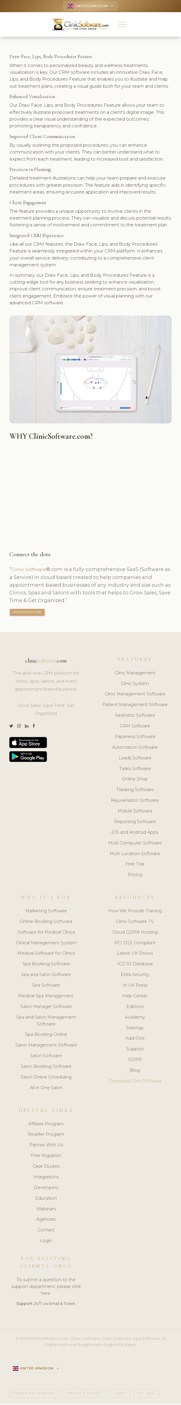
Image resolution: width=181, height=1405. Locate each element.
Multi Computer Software (135, 843)
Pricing (135, 875)
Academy (135, 1018)
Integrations (46, 1177)
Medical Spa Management (46, 996)
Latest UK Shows (135, 954)
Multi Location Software (135, 854)
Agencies (46, 1220)
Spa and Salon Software (46, 975)
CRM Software (135, 726)
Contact (46, 1230)
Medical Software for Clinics (46, 954)
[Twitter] (11, 727)
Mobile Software (135, 811)
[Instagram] (19, 727)
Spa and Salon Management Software (46, 1021)
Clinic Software (30, 570)
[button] (122, 25)
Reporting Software (135, 822)
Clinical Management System (46, 943)
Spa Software (46, 986)
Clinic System (135, 684)
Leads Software (135, 758)
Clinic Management (135, 673)
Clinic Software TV (135, 922)
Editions (134, 1007)
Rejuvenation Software (135, 801)
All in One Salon (46, 1088)
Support (135, 1049)
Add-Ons (134, 1039)
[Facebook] (34, 727)
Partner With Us (46, 1145)
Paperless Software (135, 737)
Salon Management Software (46, 1046)
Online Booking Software (46, 922)
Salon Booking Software (46, 1067)
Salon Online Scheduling (46, 1078)
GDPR (135, 1060)
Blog (135, 1071)
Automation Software (135, 748)
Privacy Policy (85, 1394)
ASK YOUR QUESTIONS (27, 613)
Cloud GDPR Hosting (135, 933)
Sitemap (135, 1028)
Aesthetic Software (135, 716)
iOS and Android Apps (134, 833)
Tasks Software (135, 769)
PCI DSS (146, 1394)
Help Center (135, 996)
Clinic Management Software (135, 694)
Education (46, 1199)
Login (46, 1241)
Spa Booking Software (46, 964)
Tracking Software (135, 790)
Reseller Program (46, 1135)
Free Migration (46, 1156)
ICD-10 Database (135, 964)
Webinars (46, 1209)
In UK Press (135, 986)
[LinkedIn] (26, 727)
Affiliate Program (46, 1124)
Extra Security (135, 975)
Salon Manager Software (46, 1007)
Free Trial (134, 865)
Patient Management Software (135, 705)
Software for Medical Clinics (46, 933)
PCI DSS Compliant (135, 943)
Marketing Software (46, 911)
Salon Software (46, 1056)
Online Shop (135, 779)
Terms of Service (34, 1394)
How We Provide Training (135, 911)
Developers (46, 1188)
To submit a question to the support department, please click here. (46, 1287)
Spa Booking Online (46, 1035)
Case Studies (46, 1167)
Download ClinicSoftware (135, 1081)
